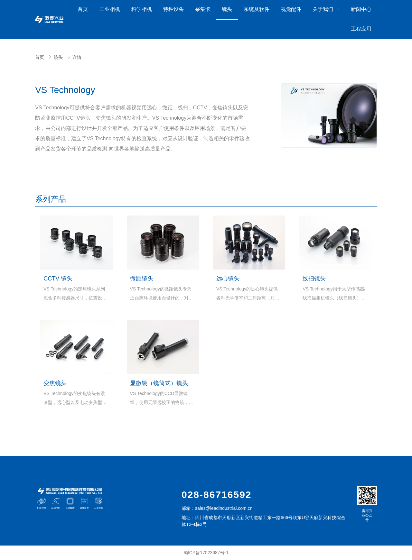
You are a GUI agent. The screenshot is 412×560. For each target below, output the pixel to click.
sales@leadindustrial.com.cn (223, 508)
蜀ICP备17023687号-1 (206, 552)
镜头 (59, 57)
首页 (40, 57)
